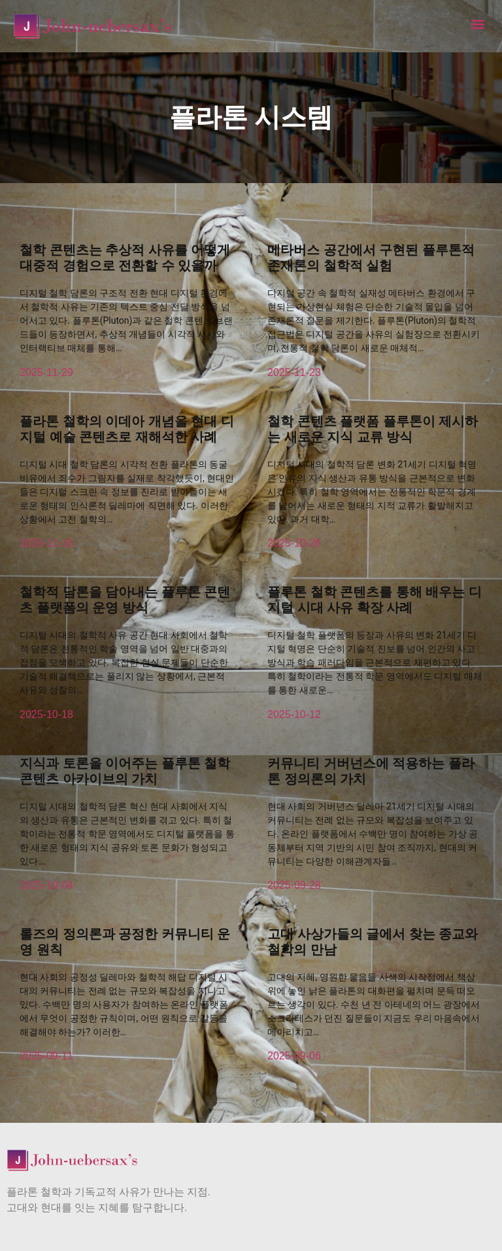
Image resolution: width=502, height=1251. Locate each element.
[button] (478, 24)
